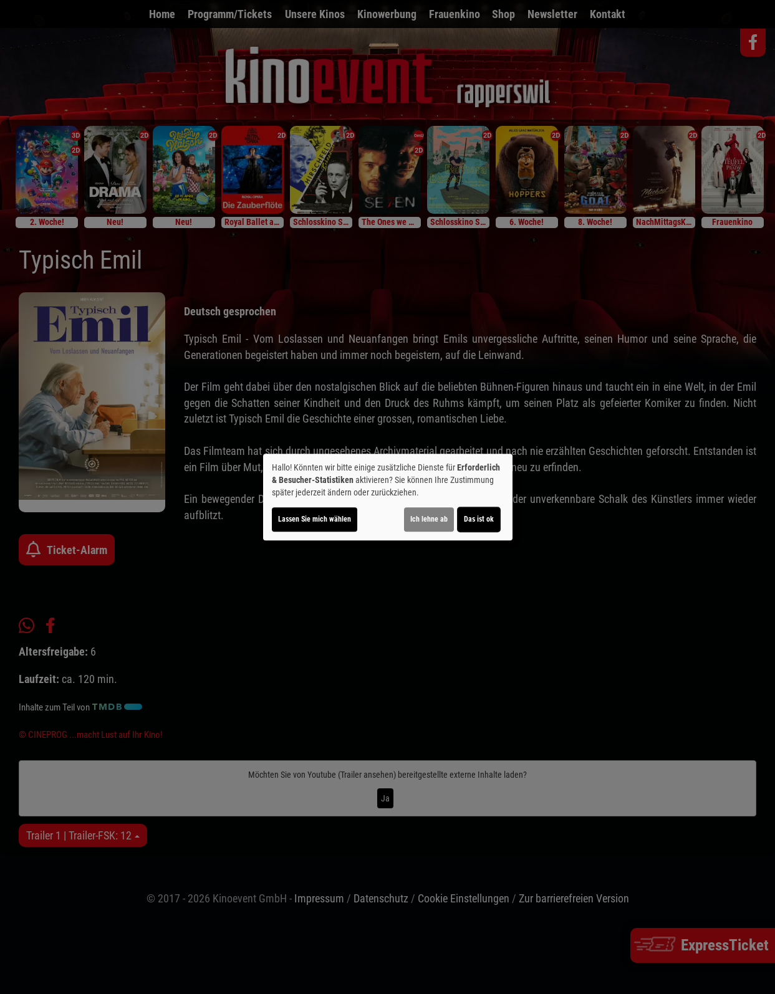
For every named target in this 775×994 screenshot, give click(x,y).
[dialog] (388, 497)
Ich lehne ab (429, 519)
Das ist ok (479, 519)
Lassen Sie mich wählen (314, 519)
